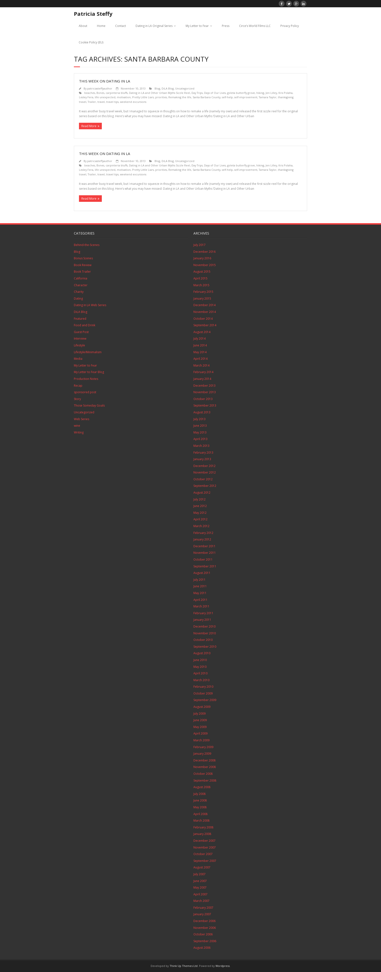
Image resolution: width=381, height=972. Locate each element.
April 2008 (200, 814)
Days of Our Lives (215, 93)
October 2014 (203, 319)
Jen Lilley (271, 93)
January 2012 (202, 539)
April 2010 (200, 673)
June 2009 (200, 720)
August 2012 (201, 492)
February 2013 (203, 452)
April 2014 (200, 359)
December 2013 (204, 386)
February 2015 (203, 292)
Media (78, 359)
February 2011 (203, 613)
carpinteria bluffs (117, 93)
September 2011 (204, 566)
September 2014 (204, 325)
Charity (79, 292)
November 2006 (204, 928)
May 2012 (200, 513)
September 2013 (204, 405)
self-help (227, 97)
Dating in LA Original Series (154, 26)
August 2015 (201, 272)
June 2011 (200, 586)
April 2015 (200, 278)
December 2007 (204, 841)
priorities (161, 97)
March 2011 (201, 606)
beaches (89, 93)
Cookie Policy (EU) (91, 42)
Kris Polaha (285, 93)
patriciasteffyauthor (99, 88)
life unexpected (105, 97)
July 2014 (199, 338)
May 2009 (200, 727)
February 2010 (203, 687)
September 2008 (204, 780)
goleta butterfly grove (241, 93)
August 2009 (201, 707)
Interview (80, 338)
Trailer (92, 102)
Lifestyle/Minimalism (88, 352)
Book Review (82, 265)
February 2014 (203, 372)
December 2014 (204, 305)
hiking (260, 93)
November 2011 (204, 553)
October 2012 (203, 479)
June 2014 (200, 345)
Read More (88, 126)
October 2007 (203, 854)
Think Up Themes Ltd (184, 966)
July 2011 (199, 580)
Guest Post (81, 332)
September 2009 (204, 700)
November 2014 (204, 312)
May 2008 (200, 807)
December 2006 (204, 921)
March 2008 (201, 820)
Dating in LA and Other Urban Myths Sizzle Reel (159, 93)
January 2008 (202, 834)
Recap (78, 386)
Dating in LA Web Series (90, 305)
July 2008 (199, 794)
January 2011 (202, 620)
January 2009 (202, 753)
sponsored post (85, 392)
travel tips (112, 102)
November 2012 (204, 472)
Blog (157, 88)
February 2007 (203, 908)
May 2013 (200, 432)
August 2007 (201, 867)
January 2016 (202, 258)
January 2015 (202, 298)
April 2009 (200, 733)
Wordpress (223, 966)
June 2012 (200, 506)
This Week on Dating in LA (104, 81)
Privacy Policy (289, 26)
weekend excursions (133, 102)
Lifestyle (79, 345)
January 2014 (202, 379)
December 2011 (204, 546)
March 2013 (201, 446)
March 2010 (201, 680)
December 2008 (204, 760)
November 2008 (204, 767)
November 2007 (204, 847)
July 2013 (199, 419)
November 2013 (204, 392)
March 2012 (201, 526)
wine (77, 426)
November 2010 (204, 633)
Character (80, 285)
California (80, 278)
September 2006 (204, 941)
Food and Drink (84, 325)
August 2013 (201, 412)
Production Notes (86, 379)
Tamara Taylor (268, 97)
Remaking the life (179, 97)
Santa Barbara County (206, 97)
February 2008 (203, 827)
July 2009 (199, 713)
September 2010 (204, 647)
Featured (80, 319)
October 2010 (203, 640)
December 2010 (204, 626)
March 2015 (201, 285)
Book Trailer (82, 272)
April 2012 (200, 519)
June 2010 (200, 660)
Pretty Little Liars (143, 97)
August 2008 (201, 787)
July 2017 (199, 245)
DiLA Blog (168, 88)
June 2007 (200, 881)
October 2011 (203, 559)
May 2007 (200, 887)
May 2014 (200, 352)
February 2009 (203, 747)
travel (101, 102)
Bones (100, 93)
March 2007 (201, 901)
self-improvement (245, 97)
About (83, 26)
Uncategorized (184, 88)
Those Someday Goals (89, 405)
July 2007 (199, 874)
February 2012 (203, 533)
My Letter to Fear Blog (89, 372)
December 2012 (204, 466)
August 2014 (201, 332)
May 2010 (200, 667)
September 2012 (204, 486)
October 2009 (203, 693)
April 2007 (200, 894)
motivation (124, 97)
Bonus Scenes (83, 258)
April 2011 (200, 600)
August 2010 (201, 653)
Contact (120, 26)
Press (225, 26)
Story (77, 399)
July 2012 (199, 499)
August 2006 (201, 948)
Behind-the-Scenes (86, 245)
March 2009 (201, 740)
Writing (79, 432)
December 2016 (204, 252)
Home (101, 26)
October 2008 (203, 774)
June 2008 (200, 800)
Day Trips (197, 93)
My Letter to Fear (197, 26)
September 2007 (204, 861)
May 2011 (200, 593)
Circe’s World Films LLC (255, 26)
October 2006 (203, 934)
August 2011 (201, 573)
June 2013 (200, 426)
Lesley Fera (86, 97)
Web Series (81, 419)
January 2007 (202, 914)
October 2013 (203, 399)
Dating (78, 298)
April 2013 (200, 439)
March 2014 (201, 365)
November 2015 (204, 265)
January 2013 (202, 459)
